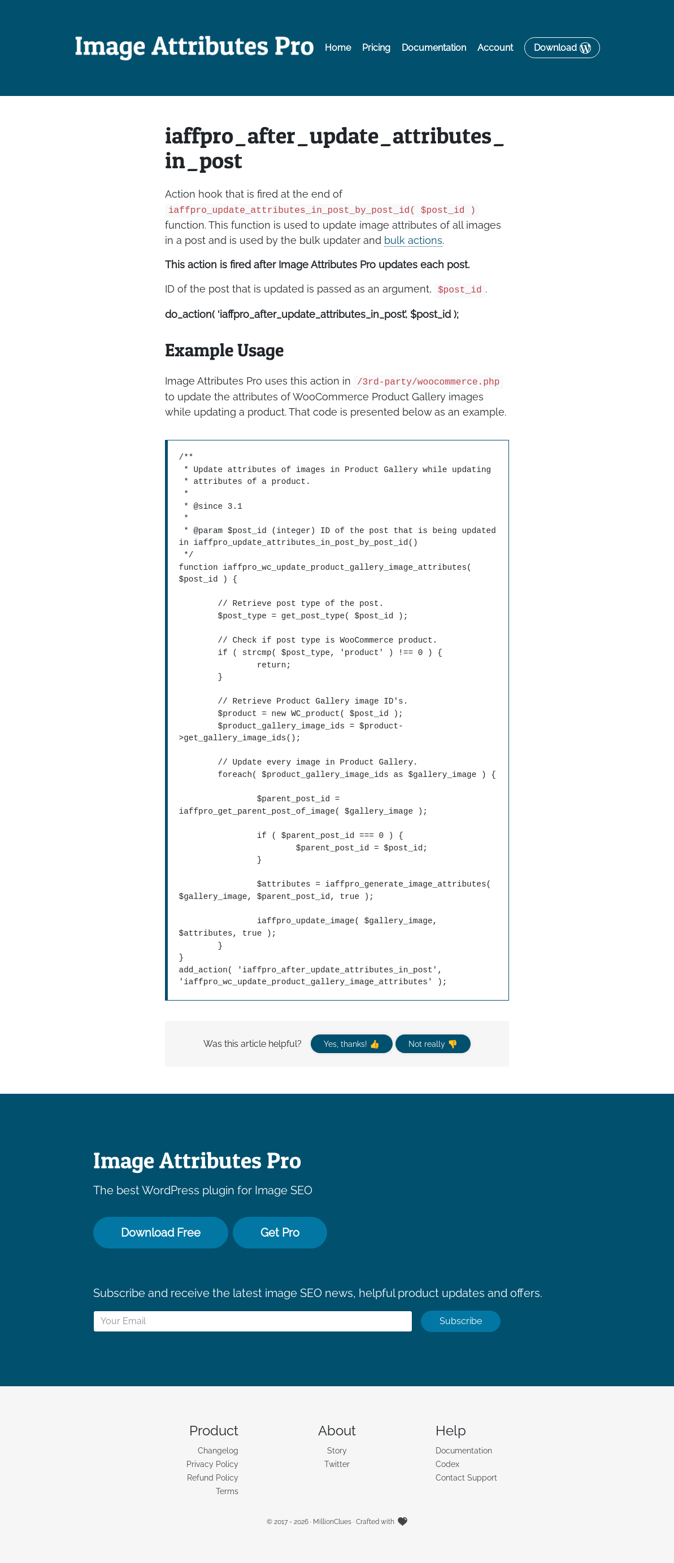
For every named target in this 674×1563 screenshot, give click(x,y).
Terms (227, 1491)
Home (338, 47)
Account (495, 47)
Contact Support (466, 1477)
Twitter (337, 1464)
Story (337, 1450)
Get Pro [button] (279, 1232)
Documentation (434, 47)
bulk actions (413, 240)
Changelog (218, 1450)
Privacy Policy (212, 1464)
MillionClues (332, 1522)
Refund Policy (212, 1477)
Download (555, 47)
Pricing (376, 47)
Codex (447, 1464)
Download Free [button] (161, 1232)
